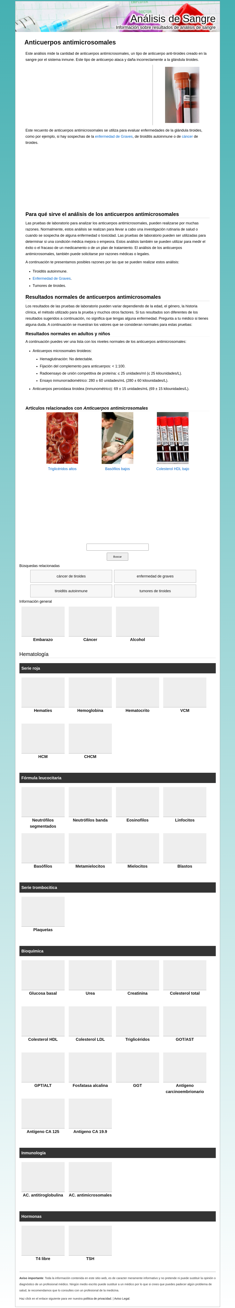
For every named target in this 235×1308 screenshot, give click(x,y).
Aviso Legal (121, 1298)
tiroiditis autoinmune (71, 591)
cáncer (187, 136)
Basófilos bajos (117, 469)
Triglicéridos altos (62, 469)
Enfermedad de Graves (52, 278)
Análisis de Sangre (173, 18)
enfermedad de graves (155, 576)
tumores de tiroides (155, 591)
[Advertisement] (89, 94)
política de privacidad (97, 1298)
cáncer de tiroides (71, 576)
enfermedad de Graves (114, 136)
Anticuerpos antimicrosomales (70, 42)
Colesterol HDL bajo (172, 469)
